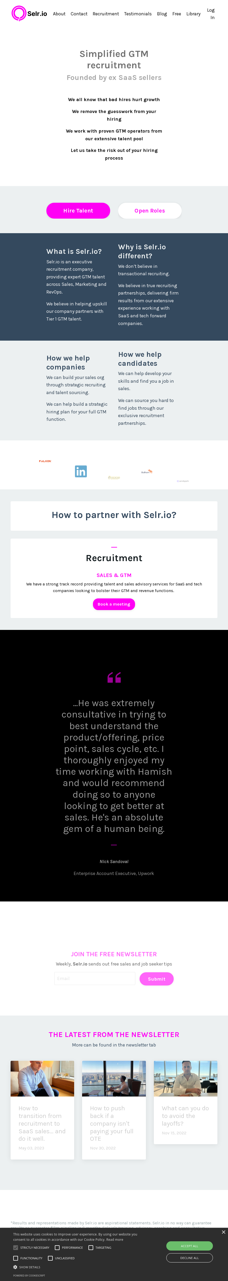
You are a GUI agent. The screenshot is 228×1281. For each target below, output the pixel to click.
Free (177, 13)
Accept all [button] (189, 1246)
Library (194, 13)
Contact (78, 13)
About (58, 13)
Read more (114, 1239)
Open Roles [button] (150, 209)
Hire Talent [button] (78, 209)
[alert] (114, 1254)
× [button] (223, 1232)
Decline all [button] (189, 1258)
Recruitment (105, 13)
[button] (78, 1267)
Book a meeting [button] (114, 604)
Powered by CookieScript (29, 1275)
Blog (162, 13)
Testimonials (138, 13)
